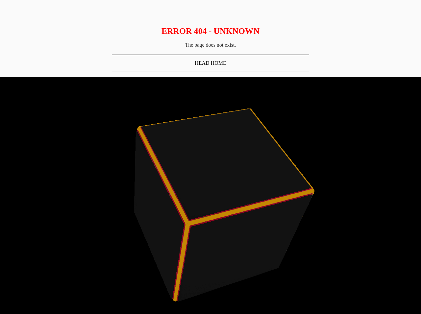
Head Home (210, 63)
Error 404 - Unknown (210, 31)
